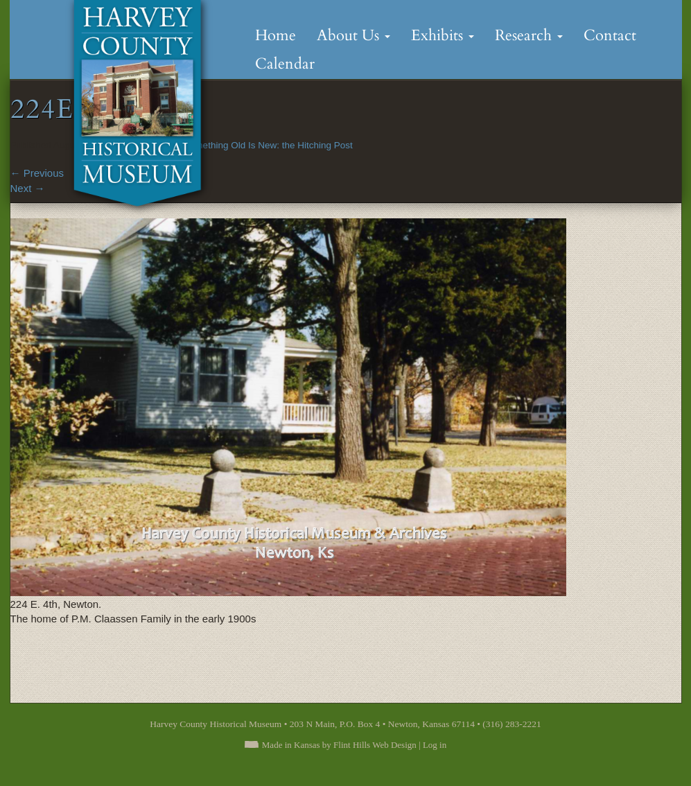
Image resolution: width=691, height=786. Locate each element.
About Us (353, 35)
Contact (610, 35)
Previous (37, 173)
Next (27, 188)
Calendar (285, 63)
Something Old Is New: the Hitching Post (268, 145)
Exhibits (442, 35)
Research (529, 35)
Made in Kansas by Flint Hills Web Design (339, 745)
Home (275, 35)
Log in (434, 745)
